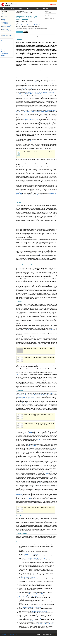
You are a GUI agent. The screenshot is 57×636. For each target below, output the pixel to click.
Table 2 (47, 473)
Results (2, 47)
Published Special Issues (6, 35)
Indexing (3, 13)
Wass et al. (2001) (20, 460)
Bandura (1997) (28, 498)
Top (1, 40)
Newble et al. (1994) (22, 397)
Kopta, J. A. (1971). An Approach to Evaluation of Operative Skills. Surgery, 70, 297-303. (34, 595)
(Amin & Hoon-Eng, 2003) (34, 445)
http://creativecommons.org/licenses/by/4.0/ (24, 29)
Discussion (3, 49)
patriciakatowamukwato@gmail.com (25, 24)
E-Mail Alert (4, 634)
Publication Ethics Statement (6, 27)
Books (20, 8)
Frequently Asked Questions (6, 30)
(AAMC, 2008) (19, 193)
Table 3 (17, 374)
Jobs (53, 8)
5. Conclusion (20, 515)
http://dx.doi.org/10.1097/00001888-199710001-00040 (31, 586)
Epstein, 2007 (33, 466)
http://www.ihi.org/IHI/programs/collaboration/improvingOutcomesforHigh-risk (35, 593)
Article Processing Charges (6, 20)
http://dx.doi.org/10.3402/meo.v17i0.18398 (39, 611)
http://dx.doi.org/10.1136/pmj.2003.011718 (47, 563)
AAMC (20, 544)
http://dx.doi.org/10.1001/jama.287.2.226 (31, 580)
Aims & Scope (4, 16)
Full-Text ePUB (48, 15)
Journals (12, 8)
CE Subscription (4, 23)
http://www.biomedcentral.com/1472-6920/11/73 (36, 558)
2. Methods (19, 199)
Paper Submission (4, 22)
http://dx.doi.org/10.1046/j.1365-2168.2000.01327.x (28, 596)
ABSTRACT (19, 39)
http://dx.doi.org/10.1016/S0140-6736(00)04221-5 (37, 620)
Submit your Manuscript (47, 634)
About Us (45, 8)
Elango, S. (21, 573)
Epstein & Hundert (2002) (32, 397)
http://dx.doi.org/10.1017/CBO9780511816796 (37, 582)
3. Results (19, 301)
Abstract (47, 11)
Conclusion (3, 51)
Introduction (3, 43)
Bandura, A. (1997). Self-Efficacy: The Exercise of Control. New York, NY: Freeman (33, 551)
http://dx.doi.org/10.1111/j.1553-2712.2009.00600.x (44, 618)
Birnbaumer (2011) (20, 163)
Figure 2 (28, 329)
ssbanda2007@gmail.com (36, 24)
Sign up (38, 634)
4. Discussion (19, 390)
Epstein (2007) (28, 460)
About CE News (4, 29)
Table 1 (51, 329)
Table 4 (18, 495)
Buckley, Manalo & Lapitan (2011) (31, 119)
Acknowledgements (21, 533)
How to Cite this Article (49, 18)
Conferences (29, 8)
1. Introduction (20, 75)
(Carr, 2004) (34, 81)
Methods (2, 45)
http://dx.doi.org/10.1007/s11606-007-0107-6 (35, 567)
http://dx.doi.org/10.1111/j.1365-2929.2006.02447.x (44, 623)
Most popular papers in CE (6, 26)
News (37, 8)
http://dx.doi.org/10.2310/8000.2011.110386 (30, 554)
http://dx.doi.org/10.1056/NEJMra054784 (27, 577)
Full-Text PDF (48, 12)
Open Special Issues (5, 34)
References (19, 541)
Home (4, 8)
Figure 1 (30, 140)
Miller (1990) (44, 137)
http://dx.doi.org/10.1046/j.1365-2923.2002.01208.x (32, 607)
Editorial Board (4, 17)
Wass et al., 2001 (41, 466)
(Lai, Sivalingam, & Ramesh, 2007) (27, 88)
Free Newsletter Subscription (6, 25)
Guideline (3, 19)
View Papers (3, 15)
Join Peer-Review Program (13, 634)
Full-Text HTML (48, 14)
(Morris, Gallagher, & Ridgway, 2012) (48, 83)
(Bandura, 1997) (19, 494)
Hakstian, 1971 (25, 466)
